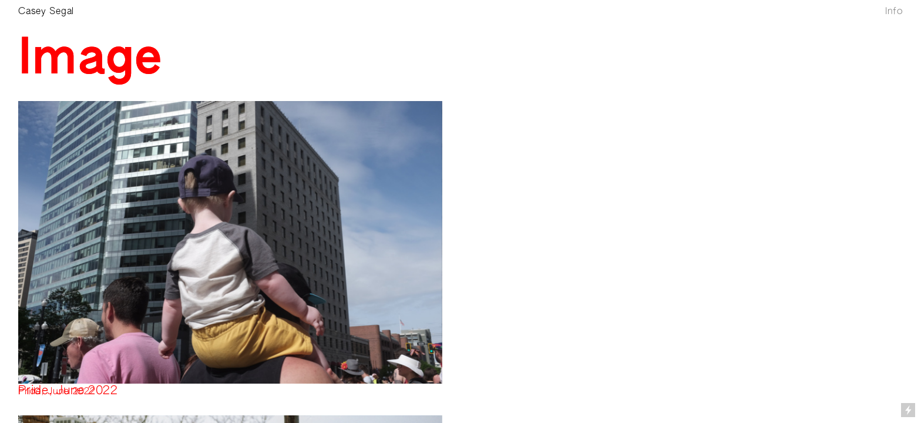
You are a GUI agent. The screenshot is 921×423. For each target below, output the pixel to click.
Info (894, 11)
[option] (230, 242)
